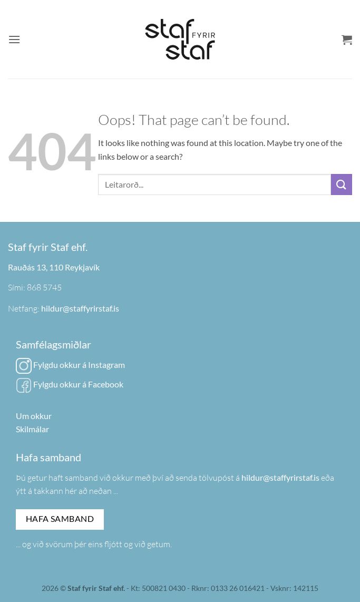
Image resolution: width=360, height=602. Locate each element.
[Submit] (341, 184)
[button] (14, 39)
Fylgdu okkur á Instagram (70, 365)
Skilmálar (32, 429)
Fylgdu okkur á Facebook (69, 384)
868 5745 (44, 287)
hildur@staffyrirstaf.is (80, 308)
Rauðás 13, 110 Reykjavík (54, 267)
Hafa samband (60, 518)
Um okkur (34, 416)
